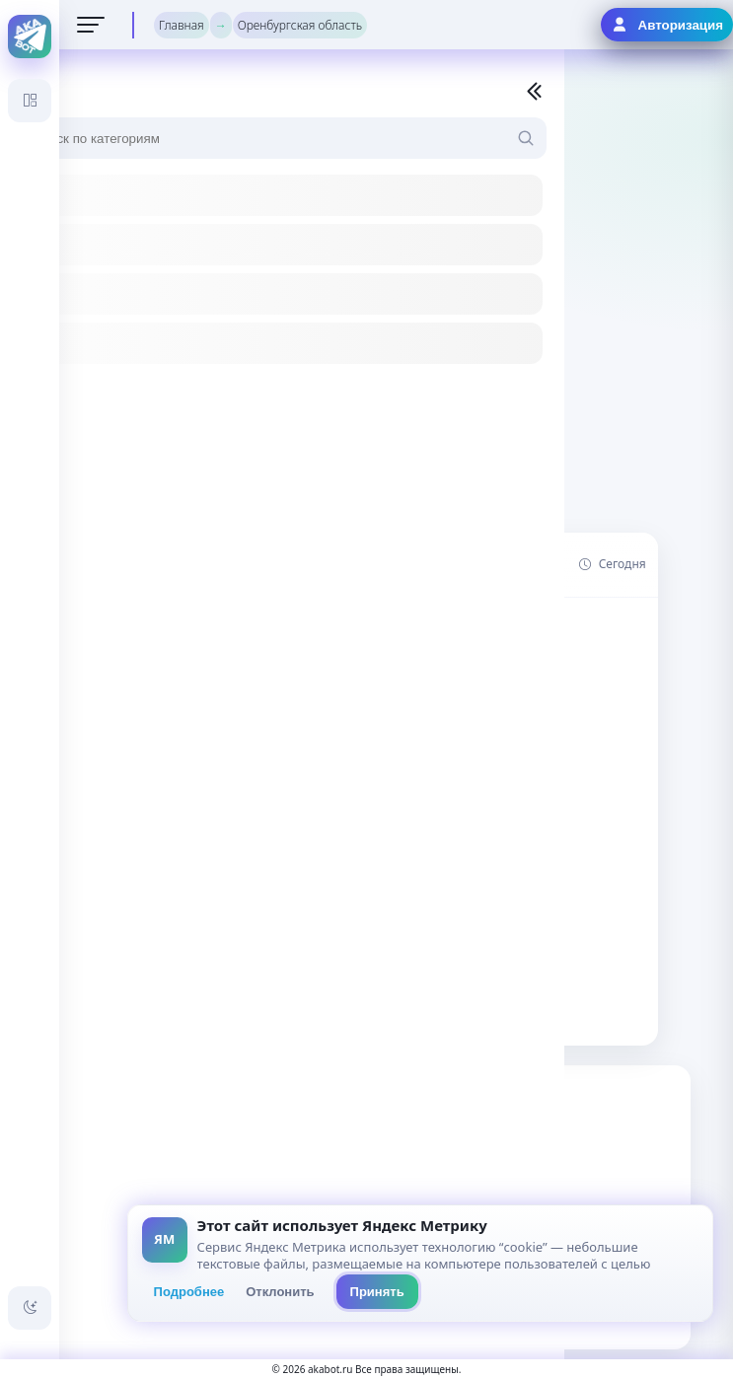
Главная (181, 25)
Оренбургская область (300, 25)
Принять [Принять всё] (377, 1291)
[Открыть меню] (90, 24)
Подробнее (189, 1291)
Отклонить (280, 1291)
